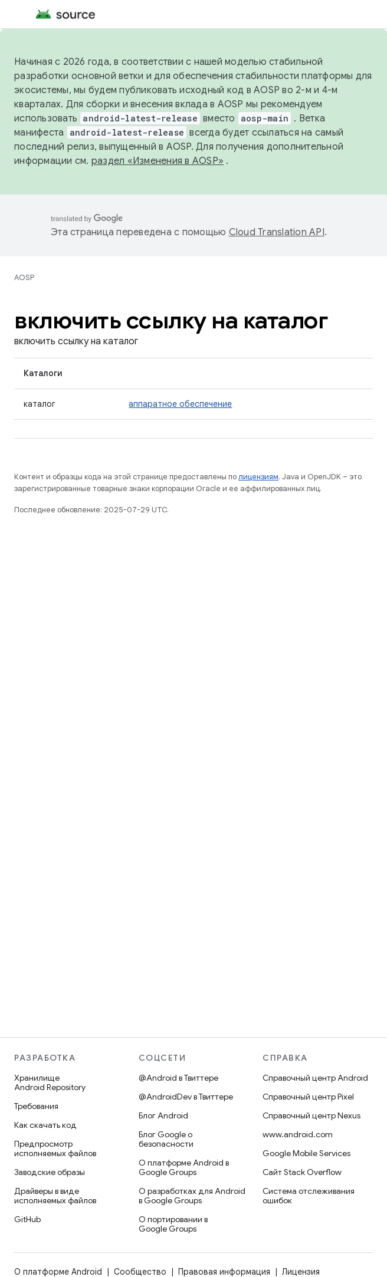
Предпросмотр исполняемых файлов (55, 1148)
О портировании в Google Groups (173, 1224)
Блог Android (163, 1115)
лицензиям (258, 477)
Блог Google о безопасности (166, 1139)
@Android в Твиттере (178, 1077)
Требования (36, 1106)
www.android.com (298, 1134)
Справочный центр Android (315, 1077)
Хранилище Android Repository (50, 1082)
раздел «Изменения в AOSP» (157, 161)
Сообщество (140, 1271)
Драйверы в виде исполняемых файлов (55, 1196)
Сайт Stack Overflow (302, 1172)
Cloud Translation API (276, 232)
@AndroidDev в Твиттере (186, 1096)
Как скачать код (45, 1125)
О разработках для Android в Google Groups (192, 1196)
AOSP (24, 277)
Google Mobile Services (306, 1153)
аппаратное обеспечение (180, 404)
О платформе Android (58, 1271)
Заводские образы (49, 1172)
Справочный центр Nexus (311, 1115)
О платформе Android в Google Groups (184, 1167)
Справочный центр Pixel (308, 1096)
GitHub (27, 1219)
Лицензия (301, 1271)
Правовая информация (224, 1271)
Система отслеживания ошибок (309, 1196)
